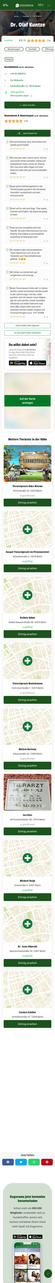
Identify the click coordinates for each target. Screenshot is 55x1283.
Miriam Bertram (27, 749)
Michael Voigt (27, 880)
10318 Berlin (37, 16)
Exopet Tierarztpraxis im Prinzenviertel (27, 552)
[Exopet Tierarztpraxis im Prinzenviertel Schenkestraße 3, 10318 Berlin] (27, 541)
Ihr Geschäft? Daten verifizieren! (27, 333)
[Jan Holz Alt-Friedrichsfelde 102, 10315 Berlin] (27, 804)
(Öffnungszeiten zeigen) (21, 96)
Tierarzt (9, 59)
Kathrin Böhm (27, 617)
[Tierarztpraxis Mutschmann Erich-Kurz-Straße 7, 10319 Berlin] (27, 673)
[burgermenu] (5, 5)
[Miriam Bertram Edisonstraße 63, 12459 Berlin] (27, 738)
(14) (49, 40)
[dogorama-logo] (24, 5)
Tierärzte (25, 16)
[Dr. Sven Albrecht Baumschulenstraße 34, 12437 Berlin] (27, 936)
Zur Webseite (16, 80)
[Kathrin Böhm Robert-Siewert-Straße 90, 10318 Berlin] (27, 607)
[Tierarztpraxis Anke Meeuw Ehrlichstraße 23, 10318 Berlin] (27, 475)
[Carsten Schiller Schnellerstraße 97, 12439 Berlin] (27, 999)
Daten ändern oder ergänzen (27, 325)
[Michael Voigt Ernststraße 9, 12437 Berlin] (27, 870)
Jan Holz (27, 815)
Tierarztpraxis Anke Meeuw (27, 486)
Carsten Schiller (27, 1012)
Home (16, 16)
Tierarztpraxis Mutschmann (28, 683)
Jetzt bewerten (27, 133)
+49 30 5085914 (18, 73)
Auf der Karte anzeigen (27, 400)
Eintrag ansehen (27, 502)
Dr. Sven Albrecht (27, 946)
